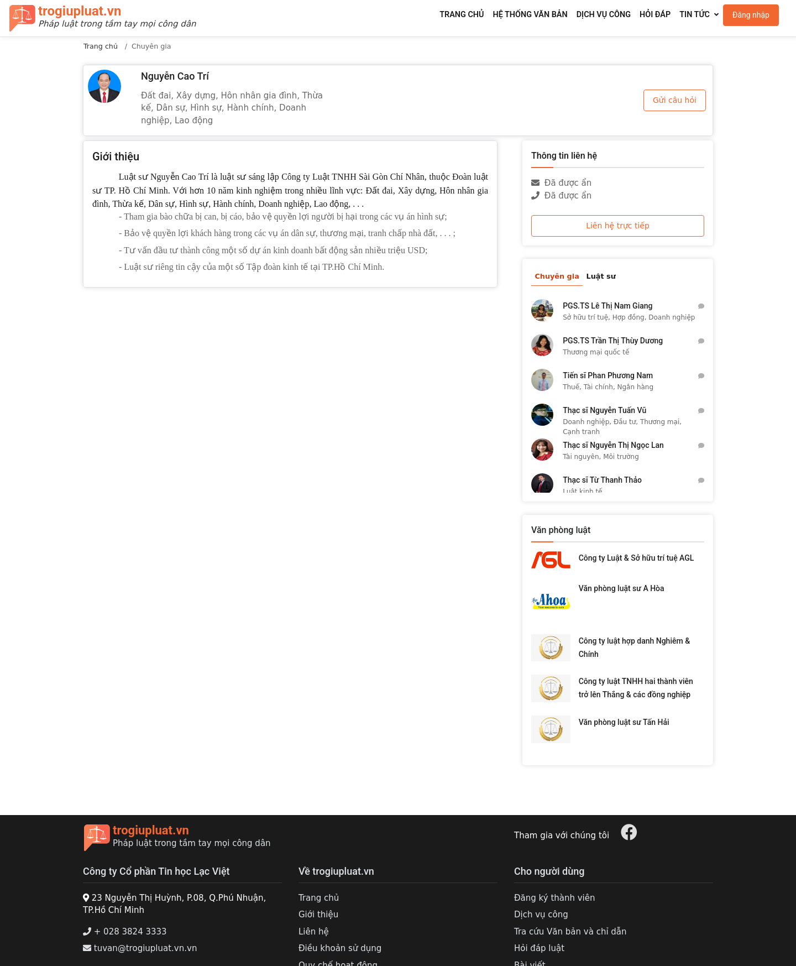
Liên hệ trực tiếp (618, 225)
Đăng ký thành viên (554, 898)
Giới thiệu (318, 915)
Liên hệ (313, 932)
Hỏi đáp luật (539, 948)
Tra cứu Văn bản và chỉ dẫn (570, 932)
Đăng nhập (750, 15)
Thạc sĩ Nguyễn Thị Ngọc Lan (613, 445)
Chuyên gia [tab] (557, 276)
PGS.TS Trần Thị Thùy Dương (613, 340)
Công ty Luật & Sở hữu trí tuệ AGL (636, 558)
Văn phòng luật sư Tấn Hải (624, 722)
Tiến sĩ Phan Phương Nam (608, 375)
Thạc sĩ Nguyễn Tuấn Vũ (604, 410)
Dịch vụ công (604, 14)
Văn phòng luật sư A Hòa (621, 588)
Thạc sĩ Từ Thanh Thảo (602, 480)
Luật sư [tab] (601, 276)
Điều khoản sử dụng (339, 948)
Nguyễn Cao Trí (175, 76)
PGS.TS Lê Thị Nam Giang (607, 305)
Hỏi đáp (655, 14)
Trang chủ (461, 14)
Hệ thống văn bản (530, 14)
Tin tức (694, 14)
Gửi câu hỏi (674, 100)
